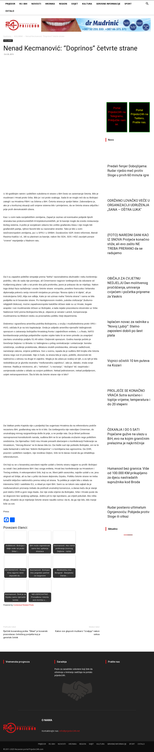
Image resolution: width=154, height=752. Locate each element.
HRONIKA (50, 3)
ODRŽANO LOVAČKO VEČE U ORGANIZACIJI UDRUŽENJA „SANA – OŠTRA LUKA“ (128, 205)
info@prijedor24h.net (69, 730)
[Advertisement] (51, 80)
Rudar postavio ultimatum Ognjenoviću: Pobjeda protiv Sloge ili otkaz (128, 512)
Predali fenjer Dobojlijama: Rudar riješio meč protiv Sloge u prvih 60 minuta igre (128, 170)
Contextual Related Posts (23, 605)
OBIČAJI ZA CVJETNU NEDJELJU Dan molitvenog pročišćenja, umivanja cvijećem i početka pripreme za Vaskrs (128, 287)
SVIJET (74, 3)
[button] (147, 4)
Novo (111, 139)
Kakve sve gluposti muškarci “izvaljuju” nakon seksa (77, 633)
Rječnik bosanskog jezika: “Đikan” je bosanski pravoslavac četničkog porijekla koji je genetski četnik (25, 634)
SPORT (128, 3)
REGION (63, 3)
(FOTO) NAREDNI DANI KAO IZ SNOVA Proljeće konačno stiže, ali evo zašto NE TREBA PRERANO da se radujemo (128, 244)
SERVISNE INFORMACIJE (108, 3)
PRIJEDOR (10, 3)
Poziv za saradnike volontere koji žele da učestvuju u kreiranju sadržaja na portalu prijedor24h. (73, 672)
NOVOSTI (36, 3)
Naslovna (7, 36)
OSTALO (9, 10)
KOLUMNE (18, 36)
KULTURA (87, 3)
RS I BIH (23, 3)
